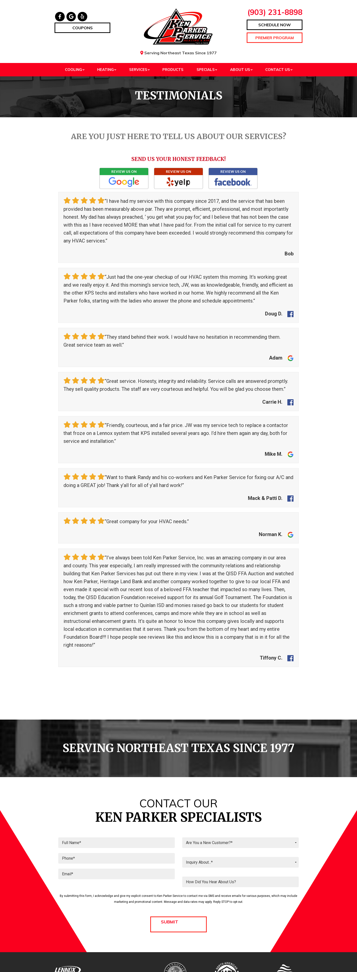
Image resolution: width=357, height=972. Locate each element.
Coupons (82, 27)
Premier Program (274, 37)
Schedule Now (274, 24)
